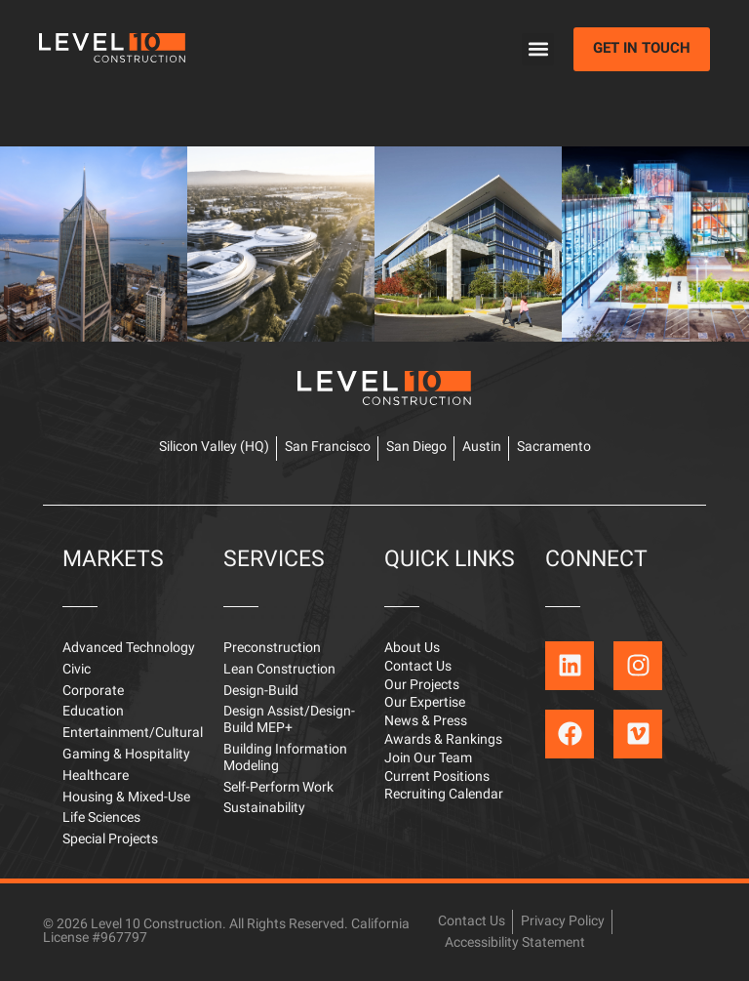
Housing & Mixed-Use (126, 798)
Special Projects (110, 840)
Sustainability (264, 808)
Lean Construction (279, 670)
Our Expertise (424, 703)
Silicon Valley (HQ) (214, 447)
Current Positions (437, 777)
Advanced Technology (128, 648)
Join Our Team (428, 759)
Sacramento (554, 447)
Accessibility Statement (515, 943)
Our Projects (421, 685)
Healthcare (95, 776)
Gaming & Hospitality (126, 755)
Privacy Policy (563, 922)
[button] (538, 49)
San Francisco (328, 447)
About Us (412, 648)
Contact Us (418, 667)
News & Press (425, 722)
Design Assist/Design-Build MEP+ (289, 720)
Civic (76, 670)
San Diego (416, 447)
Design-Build (260, 691)
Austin (481, 447)
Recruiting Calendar (443, 795)
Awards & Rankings (443, 740)
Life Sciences (101, 818)
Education (93, 712)
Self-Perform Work (278, 788)
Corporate (93, 691)
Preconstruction (272, 648)
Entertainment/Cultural (132, 733)
